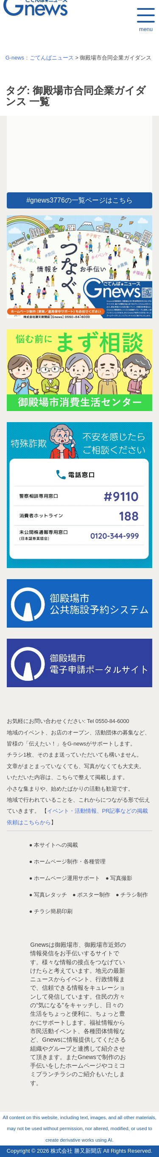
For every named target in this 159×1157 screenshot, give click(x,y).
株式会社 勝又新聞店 (76, 1151)
